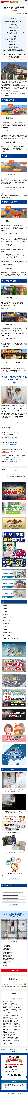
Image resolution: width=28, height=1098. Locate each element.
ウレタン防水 (17, 1007)
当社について (15, 970)
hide (15, 18)
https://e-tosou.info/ (5, 428)
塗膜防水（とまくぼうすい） (17, 1009)
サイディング (20, 1000)
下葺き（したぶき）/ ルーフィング (16, 1018)
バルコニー (5, 1006)
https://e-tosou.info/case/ (11, 442)
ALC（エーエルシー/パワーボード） (11, 1001)
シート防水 (5, 1009)
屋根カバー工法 (6, 620)
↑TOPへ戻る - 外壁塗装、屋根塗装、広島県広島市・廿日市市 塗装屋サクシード (14, 1050)
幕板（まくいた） (14, 44)
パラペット (16, 1040)
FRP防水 (5, 1042)
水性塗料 (12, 1003)
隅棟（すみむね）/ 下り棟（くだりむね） (12, 1037)
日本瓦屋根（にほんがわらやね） (10, 1014)
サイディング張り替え (8, 632)
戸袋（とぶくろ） (14, 47)
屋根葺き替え (6, 626)
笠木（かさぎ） (18, 1020)
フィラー (20, 998)
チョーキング (13, 998)
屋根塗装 (5, 608)
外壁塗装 (5, 605)
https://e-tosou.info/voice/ (11, 444)
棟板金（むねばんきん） (14, 1028)
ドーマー (5, 1039)
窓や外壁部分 (13, 43)
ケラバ (14, 26)
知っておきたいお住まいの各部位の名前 (13, 21)
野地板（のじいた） (7, 1020)
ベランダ (13, 1006)
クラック (5, 998)
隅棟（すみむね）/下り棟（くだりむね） (14, 32)
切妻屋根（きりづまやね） (9, 1034)
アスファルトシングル (14, 1042)
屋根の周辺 (14, 22)
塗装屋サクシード (10, 1093)
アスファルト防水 (7, 1007)
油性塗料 (5, 1003)
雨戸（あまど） (14, 46)
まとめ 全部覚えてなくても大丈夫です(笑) (13, 50)
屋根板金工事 (6, 623)
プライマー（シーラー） (8, 1000)
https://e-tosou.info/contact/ (13, 461)
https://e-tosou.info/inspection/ (17, 452)
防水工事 (5, 611)
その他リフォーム (7, 635)
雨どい (14, 35)
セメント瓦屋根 (6, 1012)
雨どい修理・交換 (7, 614)
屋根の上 (13, 29)
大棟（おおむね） (14, 30)
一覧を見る (14, 879)
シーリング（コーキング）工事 (10, 1004)
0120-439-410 (14, 433)
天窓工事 (5, 629)
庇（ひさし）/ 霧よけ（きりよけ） (11, 1021)
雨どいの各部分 (13, 33)
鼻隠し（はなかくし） (14, 27)
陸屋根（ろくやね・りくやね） (10, 1011)
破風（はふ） (14, 24)
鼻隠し (11, 1039)
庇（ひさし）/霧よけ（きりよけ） (14, 49)
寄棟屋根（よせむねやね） (9, 1032)
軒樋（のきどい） (14, 36)
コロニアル (12, 1043)
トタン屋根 (5, 1015)
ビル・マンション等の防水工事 (10, 638)
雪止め (4, 1018)
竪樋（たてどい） (14, 38)
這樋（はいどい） (14, 41)
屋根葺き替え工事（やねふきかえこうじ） (12, 1017)
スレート (5, 1043)
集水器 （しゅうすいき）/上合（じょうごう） (14, 40)
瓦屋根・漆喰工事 (7, 617)
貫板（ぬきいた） (7, 1031)
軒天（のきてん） (7, 1029)
